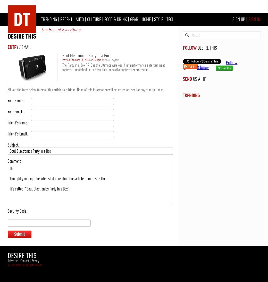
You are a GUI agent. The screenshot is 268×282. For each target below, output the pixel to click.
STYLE (158, 19)
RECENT (66, 19)
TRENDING (49, 19)
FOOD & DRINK (115, 19)
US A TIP (199, 79)
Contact (24, 261)
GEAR (134, 19)
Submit (19, 234)
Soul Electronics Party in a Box (86, 55)
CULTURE (94, 19)
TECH (170, 19)
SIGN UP (238, 19)
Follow (203, 68)
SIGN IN (254, 19)
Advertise (13, 261)
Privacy (35, 261)
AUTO (80, 19)
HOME (146, 19)
